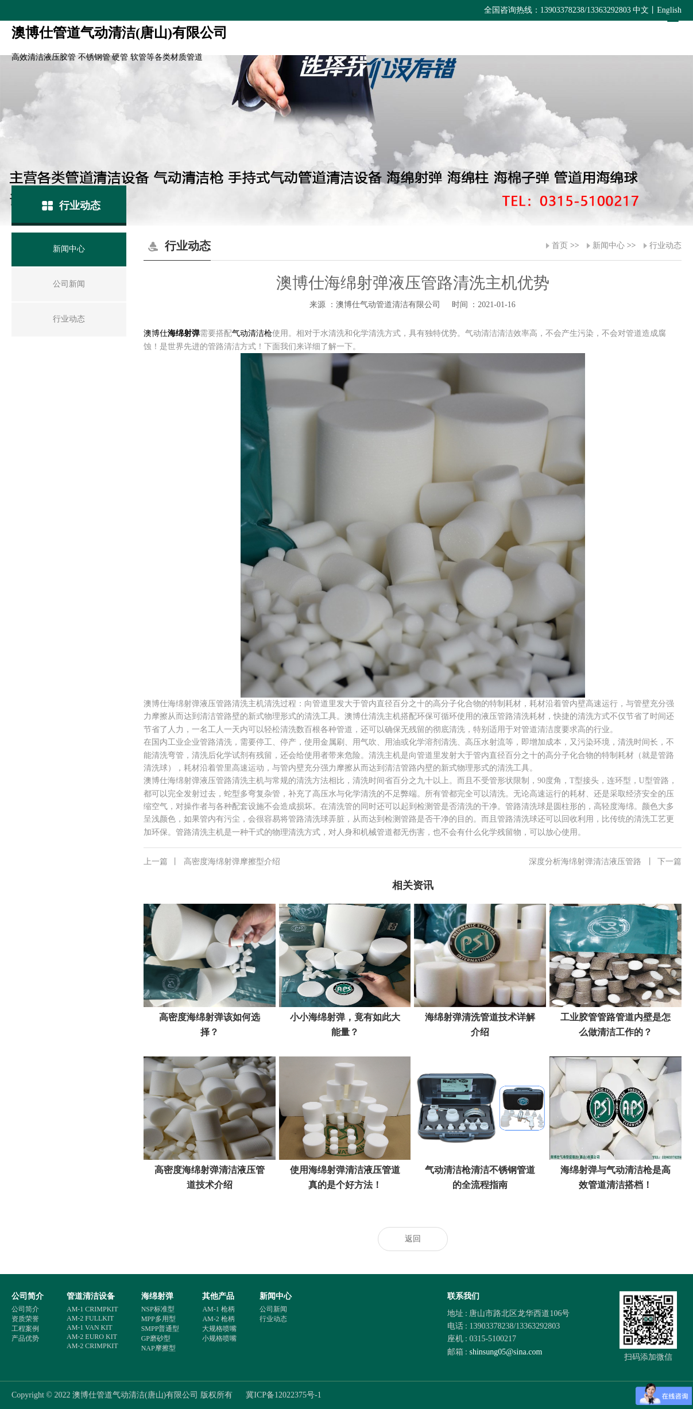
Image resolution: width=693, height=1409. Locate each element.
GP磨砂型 (156, 1338)
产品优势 (25, 1338)
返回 (413, 1238)
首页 (560, 245)
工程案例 (25, 1329)
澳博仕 (156, 333)
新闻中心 (609, 245)
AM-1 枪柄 (218, 1309)
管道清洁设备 (91, 1296)
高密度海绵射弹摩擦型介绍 (212, 862)
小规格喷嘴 (219, 1338)
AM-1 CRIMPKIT (92, 1309)
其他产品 (218, 1296)
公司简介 (27, 1296)
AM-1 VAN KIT (90, 1327)
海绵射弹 (184, 333)
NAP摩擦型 (158, 1348)
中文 (641, 10)
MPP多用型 (158, 1319)
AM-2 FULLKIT (90, 1318)
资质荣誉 (25, 1319)
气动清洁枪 (252, 333)
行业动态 (665, 245)
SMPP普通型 (160, 1329)
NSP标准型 (158, 1309)
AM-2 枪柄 (218, 1319)
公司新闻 (273, 1309)
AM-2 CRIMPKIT (92, 1346)
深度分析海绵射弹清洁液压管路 (605, 862)
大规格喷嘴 (219, 1329)
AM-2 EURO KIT (92, 1337)
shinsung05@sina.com (505, 1352)
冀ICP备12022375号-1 (283, 1395)
